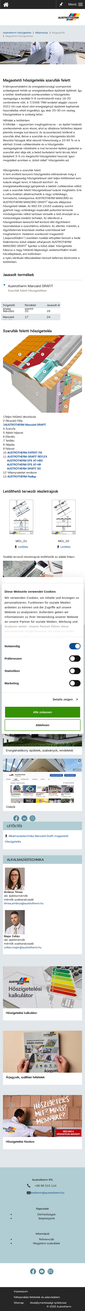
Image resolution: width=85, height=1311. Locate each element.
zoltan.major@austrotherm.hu (23, 947)
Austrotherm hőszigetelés (17, 32)
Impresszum (21, 1291)
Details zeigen (63, 699)
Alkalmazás (41, 32)
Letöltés (23, 547)
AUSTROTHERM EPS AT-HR (24, 464)
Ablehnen (42, 725)
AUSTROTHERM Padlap (21, 476)
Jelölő (61, 2)
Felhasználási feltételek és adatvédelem (37, 1297)
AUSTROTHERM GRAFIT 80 (24, 468)
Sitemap (19, 1302)
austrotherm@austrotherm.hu (45, 1192)
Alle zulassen (42, 712)
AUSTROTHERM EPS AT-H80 (25, 460)
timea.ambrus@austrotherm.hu (24, 903)
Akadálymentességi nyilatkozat (48, 1302)
